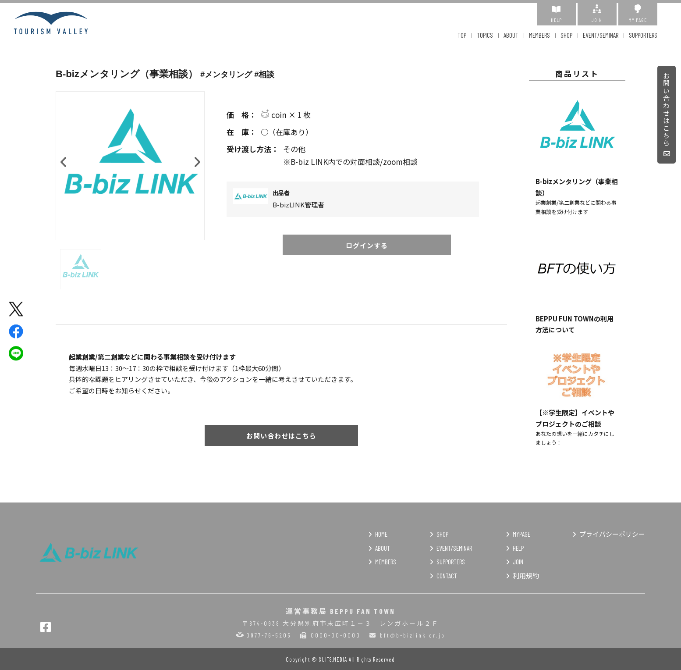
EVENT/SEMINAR (600, 35)
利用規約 (526, 576)
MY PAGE (638, 13)
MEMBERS (539, 35)
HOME (381, 534)
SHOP (566, 35)
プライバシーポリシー (612, 534)
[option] (130, 165)
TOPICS (485, 35)
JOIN (597, 13)
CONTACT (446, 576)
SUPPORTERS (643, 35)
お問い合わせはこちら (666, 115)
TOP (462, 35)
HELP (556, 13)
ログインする (367, 245)
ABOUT (511, 35)
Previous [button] (63, 160)
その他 (367, 149)
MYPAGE (521, 534)
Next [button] (196, 160)
